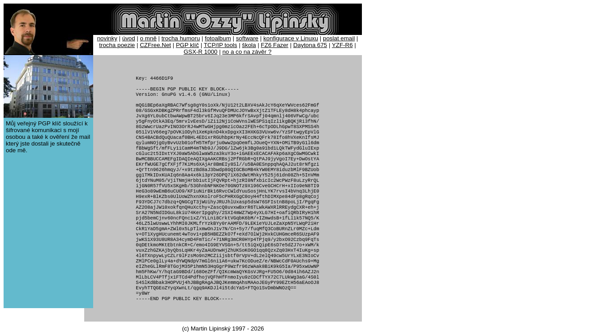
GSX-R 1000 (201, 51)
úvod (128, 38)
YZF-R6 (342, 45)
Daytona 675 (310, 45)
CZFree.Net (155, 45)
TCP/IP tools (220, 45)
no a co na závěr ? (246, 51)
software (247, 38)
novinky (107, 38)
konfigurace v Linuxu (290, 38)
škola (249, 45)
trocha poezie (117, 45)
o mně (148, 38)
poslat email (339, 38)
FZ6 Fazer (274, 45)
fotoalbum (218, 38)
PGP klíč (187, 45)
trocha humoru (180, 38)
